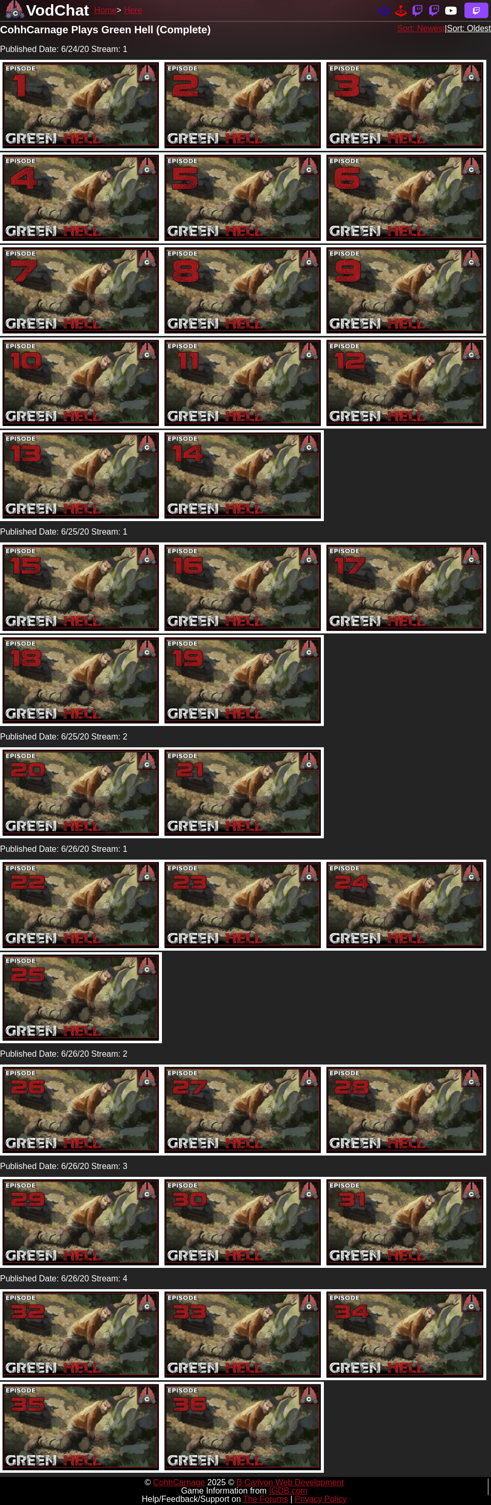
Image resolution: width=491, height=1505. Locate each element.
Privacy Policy (321, 1499)
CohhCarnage (179, 1482)
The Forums (265, 1499)
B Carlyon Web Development (290, 1482)
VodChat (57, 10)
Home (105, 10)
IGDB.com (288, 1490)
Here (133, 10)
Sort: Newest (421, 28)
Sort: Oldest (469, 28)
